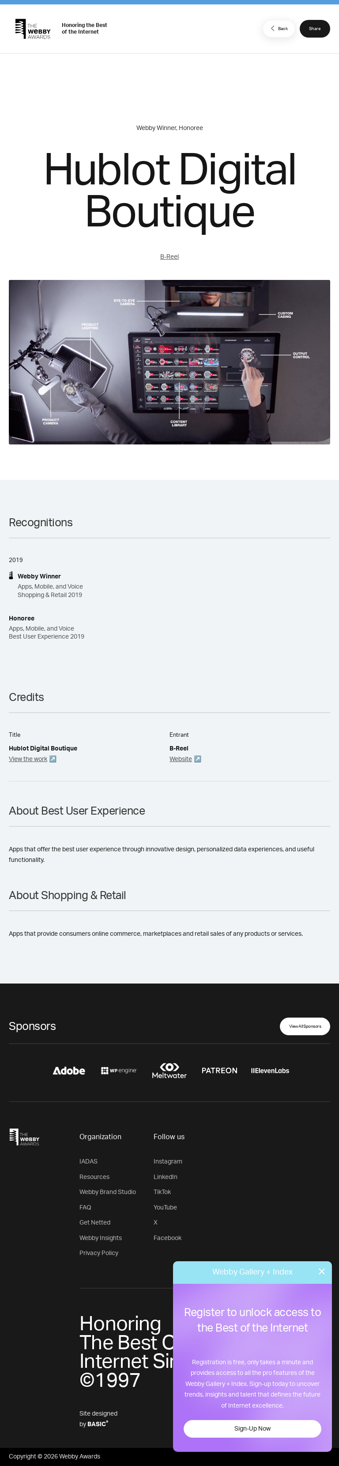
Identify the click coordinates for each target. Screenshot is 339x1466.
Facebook (167, 1238)
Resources (94, 1177)
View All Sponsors (305, 1026)
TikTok (162, 1192)
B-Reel (169, 257)
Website (181, 759)
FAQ (85, 1208)
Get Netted (94, 1223)
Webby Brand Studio (107, 1192)
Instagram (168, 1162)
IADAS (88, 1162)
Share (315, 29)
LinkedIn (165, 1177)
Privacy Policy (98, 1253)
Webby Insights (100, 1238)
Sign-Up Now (252, 1429)
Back (278, 28)
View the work (28, 759)
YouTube (165, 1208)
